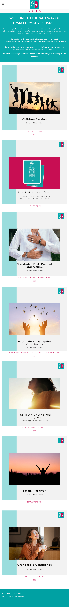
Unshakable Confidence (34, 577)
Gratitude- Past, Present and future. (34, 278)
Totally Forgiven (34, 502)
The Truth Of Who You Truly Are (34, 427)
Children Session (34, 131)
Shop (28, 11)
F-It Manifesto (34, 206)
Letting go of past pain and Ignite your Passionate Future (34, 353)
